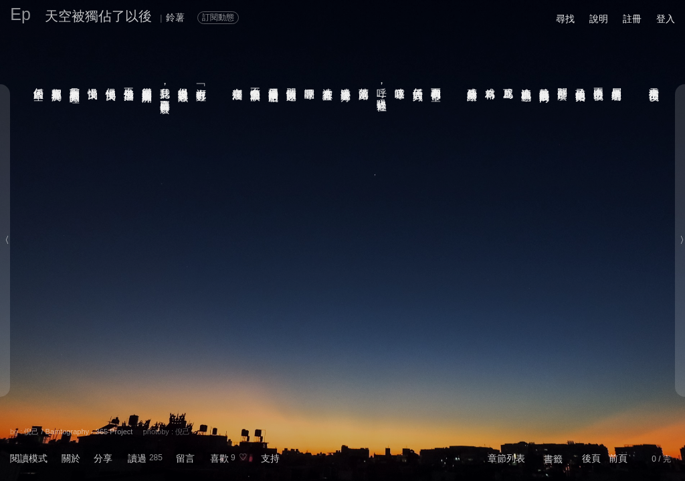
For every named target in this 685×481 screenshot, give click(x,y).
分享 (103, 458)
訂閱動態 (218, 17)
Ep (20, 14)
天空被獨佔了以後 (98, 16)
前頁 (618, 458)
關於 (71, 458)
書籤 (553, 459)
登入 (665, 18)
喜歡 (219, 458)
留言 (185, 458)
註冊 (632, 18)
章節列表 (506, 458)
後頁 (591, 458)
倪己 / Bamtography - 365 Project (78, 432)
